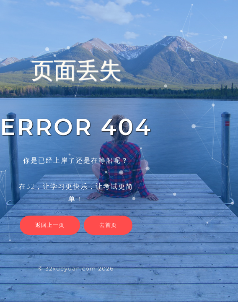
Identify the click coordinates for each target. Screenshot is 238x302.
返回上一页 (50, 224)
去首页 (108, 224)
